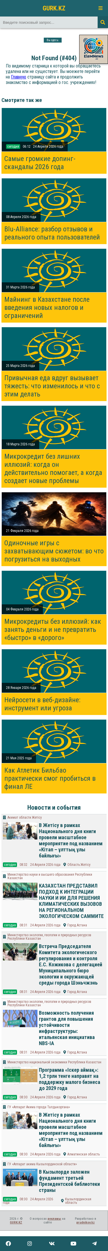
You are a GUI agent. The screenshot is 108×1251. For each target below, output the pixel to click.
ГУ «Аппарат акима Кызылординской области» (42, 1164)
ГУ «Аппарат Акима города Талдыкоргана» (38, 1107)
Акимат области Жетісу (24, 817)
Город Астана (77, 925)
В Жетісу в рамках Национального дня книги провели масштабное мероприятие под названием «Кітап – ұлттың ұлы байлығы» (71, 840)
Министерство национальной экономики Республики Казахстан (54, 1062)
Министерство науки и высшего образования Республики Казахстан (49, 876)
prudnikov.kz (85, 1222)
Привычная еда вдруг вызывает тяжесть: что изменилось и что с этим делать (52, 386)
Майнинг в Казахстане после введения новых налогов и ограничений (47, 307)
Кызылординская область (78, 1200)
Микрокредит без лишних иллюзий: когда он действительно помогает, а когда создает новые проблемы (53, 468)
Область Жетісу (78, 864)
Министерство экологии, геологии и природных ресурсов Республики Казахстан (49, 936)
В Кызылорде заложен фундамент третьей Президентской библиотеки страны (69, 1181)
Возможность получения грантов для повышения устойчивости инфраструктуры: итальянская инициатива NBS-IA (67, 1028)
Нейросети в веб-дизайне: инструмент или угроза (42, 704)
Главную (18, 77)
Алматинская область (83, 1154)
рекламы (54, 1219)
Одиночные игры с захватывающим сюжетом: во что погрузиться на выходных (54, 551)
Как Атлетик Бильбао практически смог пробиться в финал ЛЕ (50, 778)
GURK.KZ (54, 8)
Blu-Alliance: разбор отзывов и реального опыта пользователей (52, 233)
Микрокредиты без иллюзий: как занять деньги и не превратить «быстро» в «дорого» (52, 629)
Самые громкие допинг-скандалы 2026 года (39, 163)
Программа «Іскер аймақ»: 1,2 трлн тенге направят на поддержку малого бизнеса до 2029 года (69, 1079)
